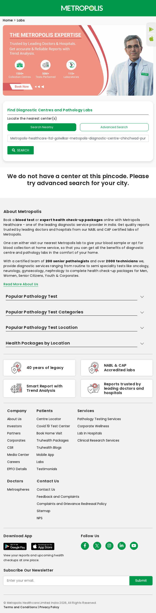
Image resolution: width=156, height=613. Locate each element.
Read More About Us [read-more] (20, 284)
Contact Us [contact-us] (46, 489)
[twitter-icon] (97, 546)
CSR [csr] (10, 447)
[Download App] (15, 546)
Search (20, 150)
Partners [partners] (14, 433)
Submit (141, 580)
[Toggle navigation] (7, 8)
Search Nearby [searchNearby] (42, 127)
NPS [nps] (40, 518)
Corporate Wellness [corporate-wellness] (93, 426)
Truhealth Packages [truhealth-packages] (53, 440)
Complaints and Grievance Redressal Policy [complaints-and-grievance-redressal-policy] (72, 503)
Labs (21, 20)
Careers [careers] (13, 462)
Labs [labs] (40, 462)
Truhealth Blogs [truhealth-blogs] (49, 447)
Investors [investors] (14, 426)
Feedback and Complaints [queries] (58, 496)
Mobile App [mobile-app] (45, 454)
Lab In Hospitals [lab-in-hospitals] (89, 433)
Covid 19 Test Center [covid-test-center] (53, 426)
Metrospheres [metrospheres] (18, 489)
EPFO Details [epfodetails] (17, 469)
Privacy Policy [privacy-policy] (49, 607)
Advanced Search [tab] (114, 127)
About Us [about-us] (14, 419)
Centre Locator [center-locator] (49, 419)
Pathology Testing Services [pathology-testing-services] (99, 419)
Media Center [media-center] (18, 454)
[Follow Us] (85, 546)
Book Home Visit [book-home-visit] (49, 433)
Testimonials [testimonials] (47, 469)
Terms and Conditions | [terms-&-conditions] (21, 607)
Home (8, 20)
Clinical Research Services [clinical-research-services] (98, 440)
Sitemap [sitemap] (43, 511)
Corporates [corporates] (16, 440)
